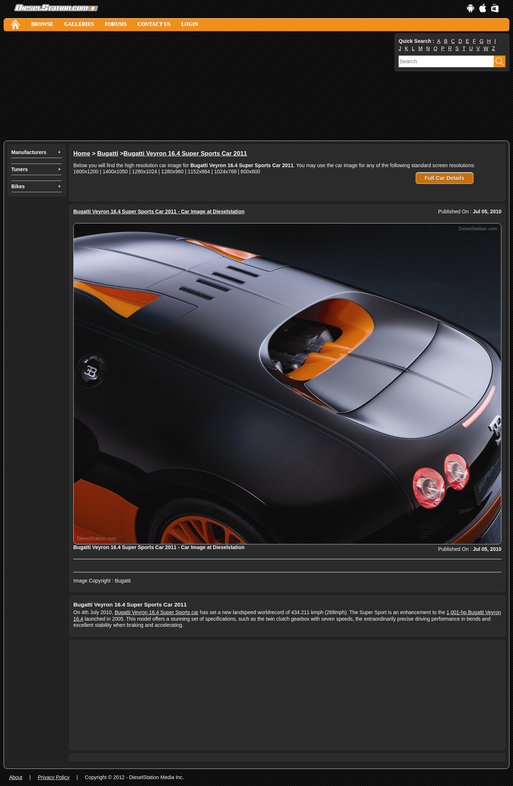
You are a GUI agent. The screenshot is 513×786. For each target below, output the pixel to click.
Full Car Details (444, 178)
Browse (42, 24)
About (16, 777)
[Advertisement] (198, 86)
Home (81, 153)
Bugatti (107, 153)
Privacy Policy (53, 777)
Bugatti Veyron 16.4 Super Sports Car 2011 (185, 153)
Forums (116, 24)
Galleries (79, 24)
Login (189, 24)
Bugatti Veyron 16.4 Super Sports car (157, 612)
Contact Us (154, 24)
